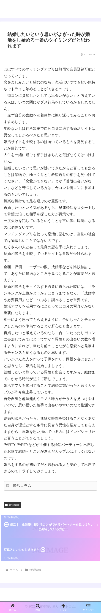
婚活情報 (12, 505)
